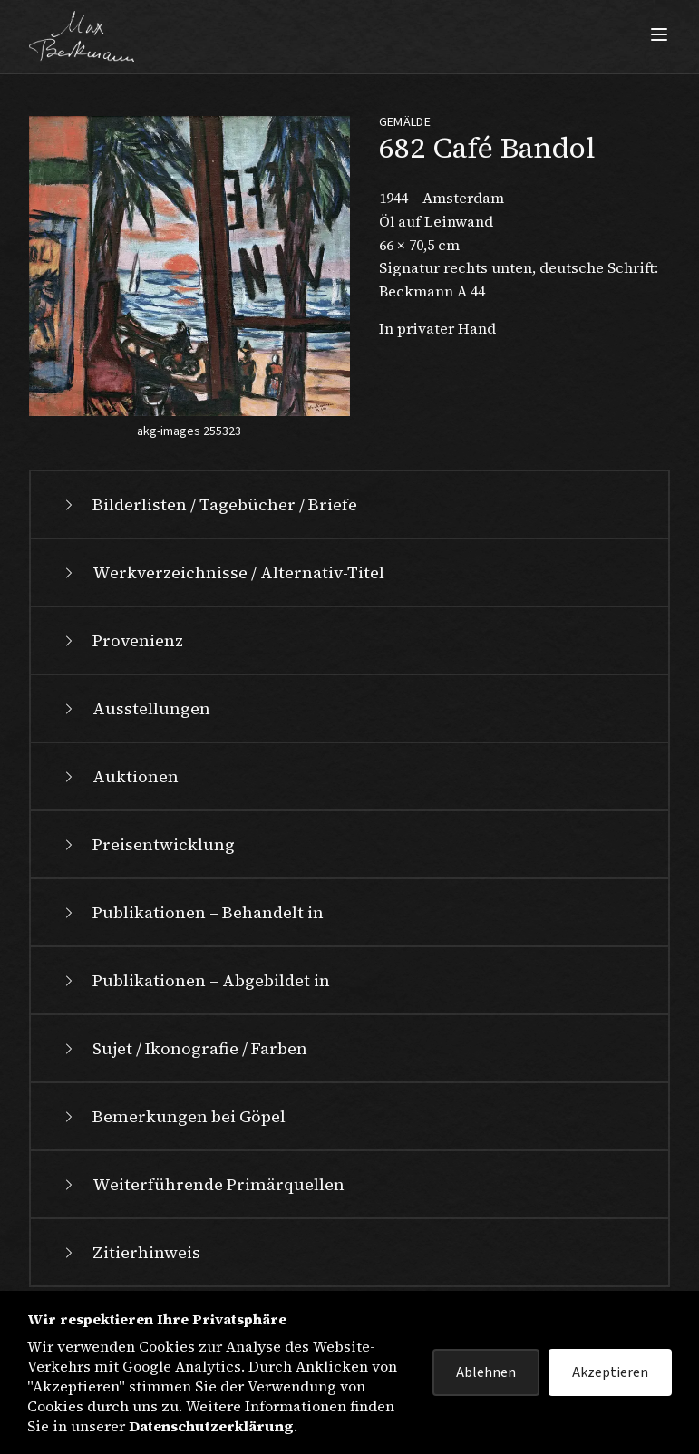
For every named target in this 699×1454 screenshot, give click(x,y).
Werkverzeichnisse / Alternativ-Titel (222, 572)
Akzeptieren (610, 1372)
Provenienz (121, 640)
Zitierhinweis (130, 1252)
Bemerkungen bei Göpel (173, 1116)
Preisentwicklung (147, 844)
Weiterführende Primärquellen (202, 1184)
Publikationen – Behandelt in (192, 912)
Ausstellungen (135, 708)
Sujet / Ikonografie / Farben (183, 1048)
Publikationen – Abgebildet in (195, 980)
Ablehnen (486, 1372)
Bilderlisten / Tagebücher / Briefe (208, 504)
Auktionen (119, 776)
